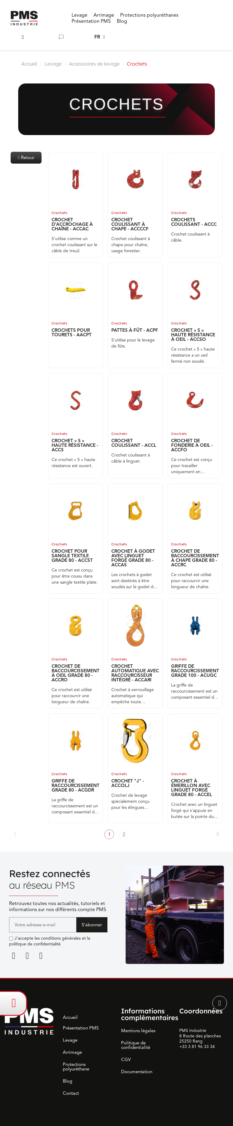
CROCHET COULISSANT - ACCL (133, 443)
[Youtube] (41, 955)
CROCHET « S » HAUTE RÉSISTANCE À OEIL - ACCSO (193, 334)
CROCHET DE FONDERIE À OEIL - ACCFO (192, 445)
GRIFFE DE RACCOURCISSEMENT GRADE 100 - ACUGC (195, 670)
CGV (126, 1059)
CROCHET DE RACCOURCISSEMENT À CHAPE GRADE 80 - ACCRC (195, 558)
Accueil (29, 64)
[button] (23, 37)
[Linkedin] (13, 955)
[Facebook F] (27, 955)
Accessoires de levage (94, 64)
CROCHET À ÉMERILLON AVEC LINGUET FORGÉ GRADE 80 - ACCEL (191, 787)
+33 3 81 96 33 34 (197, 1046)
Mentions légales (138, 1030)
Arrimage (72, 1052)
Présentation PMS (81, 1028)
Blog (67, 1081)
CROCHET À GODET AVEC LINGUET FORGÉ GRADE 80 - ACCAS (133, 558)
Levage (53, 64)
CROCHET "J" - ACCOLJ (127, 783)
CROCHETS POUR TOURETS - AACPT (72, 332)
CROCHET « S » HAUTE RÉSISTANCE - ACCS (75, 445)
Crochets (59, 213)
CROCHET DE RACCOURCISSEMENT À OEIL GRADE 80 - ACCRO (76, 673)
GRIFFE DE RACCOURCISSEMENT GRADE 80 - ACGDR (76, 785)
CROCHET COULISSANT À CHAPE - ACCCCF (130, 224)
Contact (71, 1093)
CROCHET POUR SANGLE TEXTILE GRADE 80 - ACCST (72, 555)
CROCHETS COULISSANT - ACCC (194, 222)
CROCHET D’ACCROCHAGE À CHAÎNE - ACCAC (72, 224)
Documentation (136, 1071)
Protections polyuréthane (76, 1067)
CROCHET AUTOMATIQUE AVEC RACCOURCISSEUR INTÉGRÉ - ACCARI (135, 673)
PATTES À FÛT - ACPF (134, 330)
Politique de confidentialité (135, 1045)
